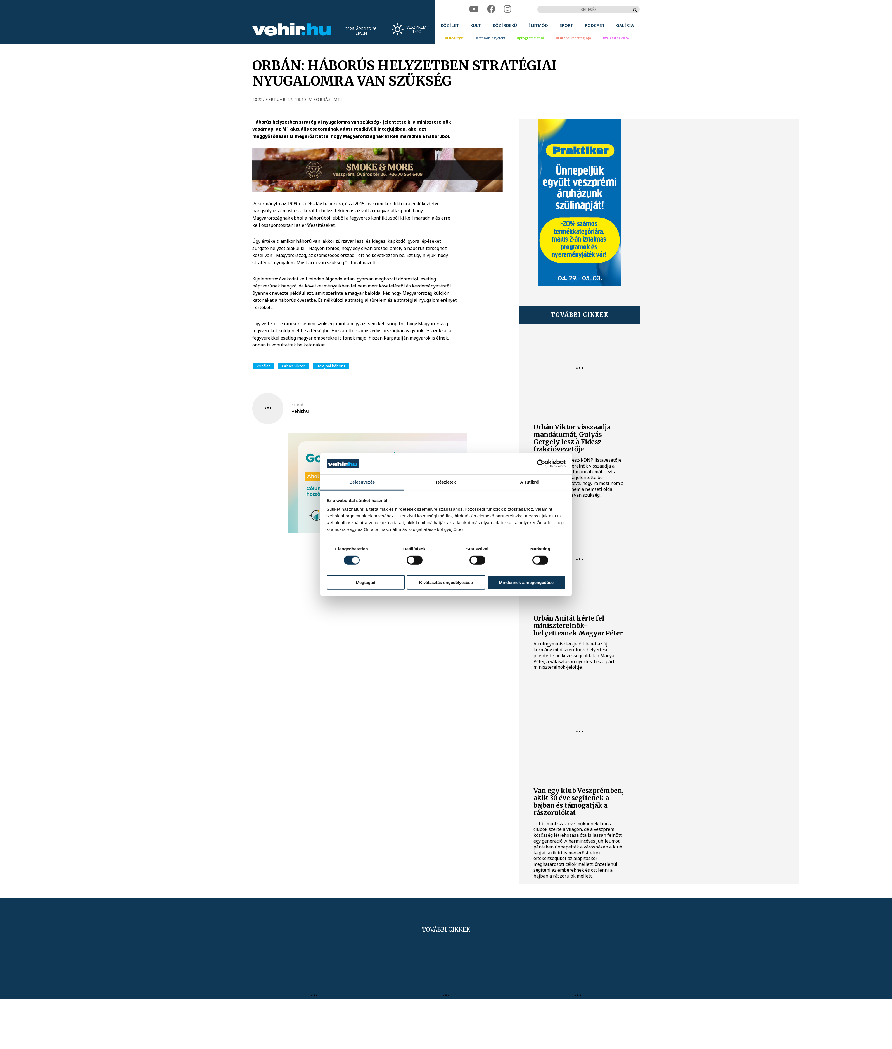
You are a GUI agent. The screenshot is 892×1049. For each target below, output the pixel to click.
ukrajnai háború (331, 366)
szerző (297, 405)
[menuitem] (450, 25)
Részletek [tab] (446, 482)
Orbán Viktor (293, 366)
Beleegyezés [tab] (362, 482)
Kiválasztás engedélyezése (446, 582)
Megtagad (365, 582)
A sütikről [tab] (530, 482)
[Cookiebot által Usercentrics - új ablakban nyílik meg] (541, 463)
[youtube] (474, 9)
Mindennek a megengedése (526, 582)
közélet (263, 366)
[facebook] (491, 9)
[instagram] (507, 9)
